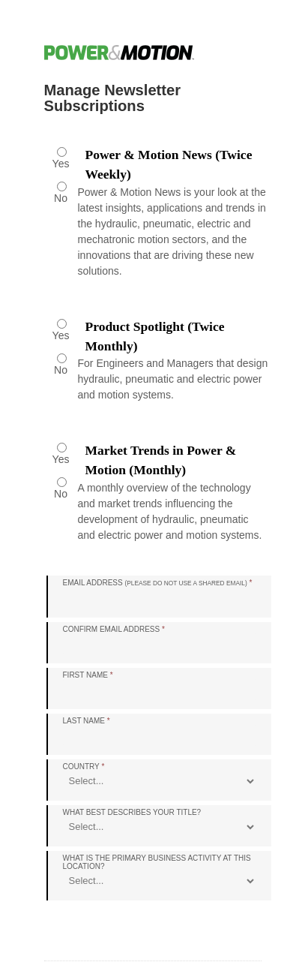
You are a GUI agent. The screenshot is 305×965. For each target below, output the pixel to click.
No (60, 198)
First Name (88, 675)
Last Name (86, 721)
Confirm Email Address (114, 629)
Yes (61, 164)
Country (84, 766)
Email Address (158, 583)
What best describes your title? (132, 812)
